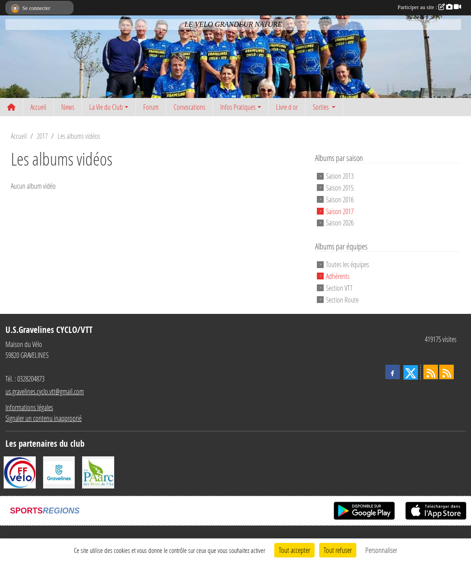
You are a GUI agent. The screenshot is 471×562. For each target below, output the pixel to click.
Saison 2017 (340, 210)
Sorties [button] (321, 107)
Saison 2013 (340, 176)
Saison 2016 (340, 199)
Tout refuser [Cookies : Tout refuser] (338, 550)
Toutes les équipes (347, 264)
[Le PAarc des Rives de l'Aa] (98, 471)
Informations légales (29, 407)
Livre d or (287, 107)
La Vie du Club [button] (106, 107)
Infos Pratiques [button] (238, 107)
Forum (151, 107)
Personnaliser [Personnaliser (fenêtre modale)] (381, 550)
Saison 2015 (340, 187)
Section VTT (339, 288)
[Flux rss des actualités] (430, 372)
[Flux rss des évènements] (446, 372)
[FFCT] (20, 471)
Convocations (189, 107)
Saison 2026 (340, 222)
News (67, 107)
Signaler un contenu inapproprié (43, 418)
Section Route (342, 299)
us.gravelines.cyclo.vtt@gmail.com (44, 391)
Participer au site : (429, 7)
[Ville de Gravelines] (59, 471)
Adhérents (338, 276)
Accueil (38, 107)
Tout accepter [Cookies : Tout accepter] (294, 550)
